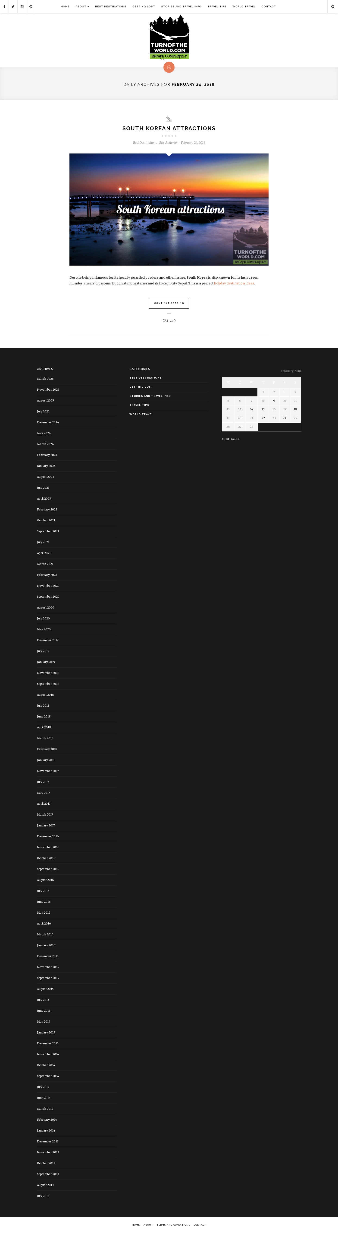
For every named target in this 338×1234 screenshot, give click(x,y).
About (81, 6)
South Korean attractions (169, 128)
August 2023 (45, 477)
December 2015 (48, 957)
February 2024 (47, 455)
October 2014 (46, 1066)
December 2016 (48, 837)
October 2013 (46, 1164)
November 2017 (48, 771)
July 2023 (43, 488)
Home (65, 6)
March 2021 (45, 564)
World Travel (244, 6)
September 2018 (48, 684)
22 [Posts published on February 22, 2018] (263, 419)
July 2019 (43, 652)
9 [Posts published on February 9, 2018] (274, 401)
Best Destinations (110, 6)
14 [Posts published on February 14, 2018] (251, 410)
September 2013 (48, 1175)
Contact (269, 6)
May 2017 (43, 793)
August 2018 (45, 695)
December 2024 (48, 423)
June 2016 (44, 902)
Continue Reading (169, 304)
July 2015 (43, 1000)
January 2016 (46, 946)
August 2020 (45, 608)
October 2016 (46, 859)
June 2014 (43, 1098)
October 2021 (46, 521)
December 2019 (48, 641)
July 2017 (43, 782)
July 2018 (43, 706)
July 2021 (43, 543)
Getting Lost (143, 6)
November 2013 (48, 1153)
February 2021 (47, 575)
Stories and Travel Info (181, 6)
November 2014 (48, 1055)
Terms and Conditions (173, 1225)
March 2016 (45, 935)
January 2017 (46, 826)
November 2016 (48, 848)
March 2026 (45, 379)
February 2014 (47, 1120)
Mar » (235, 439)
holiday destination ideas (234, 284)
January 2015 (46, 1033)
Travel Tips (216, 6)
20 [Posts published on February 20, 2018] (239, 419)
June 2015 (43, 1011)
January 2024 (46, 466)
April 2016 (44, 924)
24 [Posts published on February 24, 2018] (284, 419)
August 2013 (45, 1185)
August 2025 (45, 401)
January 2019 (46, 662)
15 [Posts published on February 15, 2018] (263, 410)
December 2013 (48, 1142)
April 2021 (44, 553)
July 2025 (43, 412)
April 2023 (44, 499)
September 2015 (48, 978)
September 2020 (48, 597)
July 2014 (43, 1087)
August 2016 (45, 880)
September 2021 (48, 532)
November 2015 (48, 967)
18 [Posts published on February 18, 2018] (295, 410)
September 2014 (48, 1076)
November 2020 (48, 586)
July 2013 (43, 1196)
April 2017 (43, 804)
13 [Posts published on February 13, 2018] (239, 410)
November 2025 (48, 390)
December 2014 (48, 1044)
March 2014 (45, 1109)
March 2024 (45, 444)
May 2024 (44, 434)
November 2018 (48, 673)
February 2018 (47, 750)
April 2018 (44, 728)
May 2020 (44, 630)
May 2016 (43, 913)
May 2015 (43, 1022)
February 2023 (47, 510)
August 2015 (45, 989)
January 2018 (46, 760)
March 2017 (45, 815)
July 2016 (43, 891)
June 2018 (44, 717)
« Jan (225, 439)
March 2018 (45, 739)
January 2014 (46, 1131)
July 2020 (43, 619)
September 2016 (48, 869)
